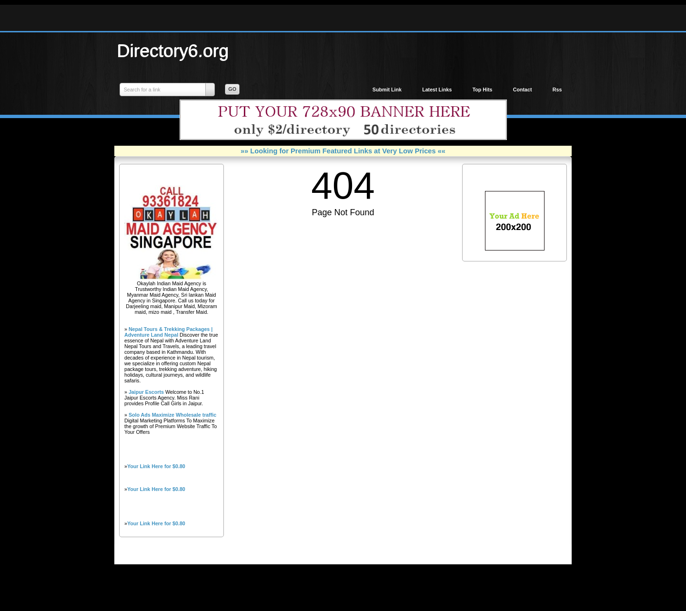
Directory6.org (173, 50)
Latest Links (437, 89)
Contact (522, 89)
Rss (557, 89)
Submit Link (387, 89)
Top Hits (483, 89)
